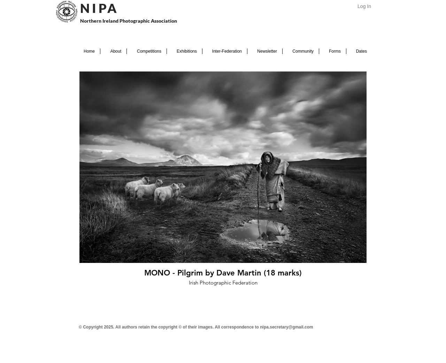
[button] (113, 51)
